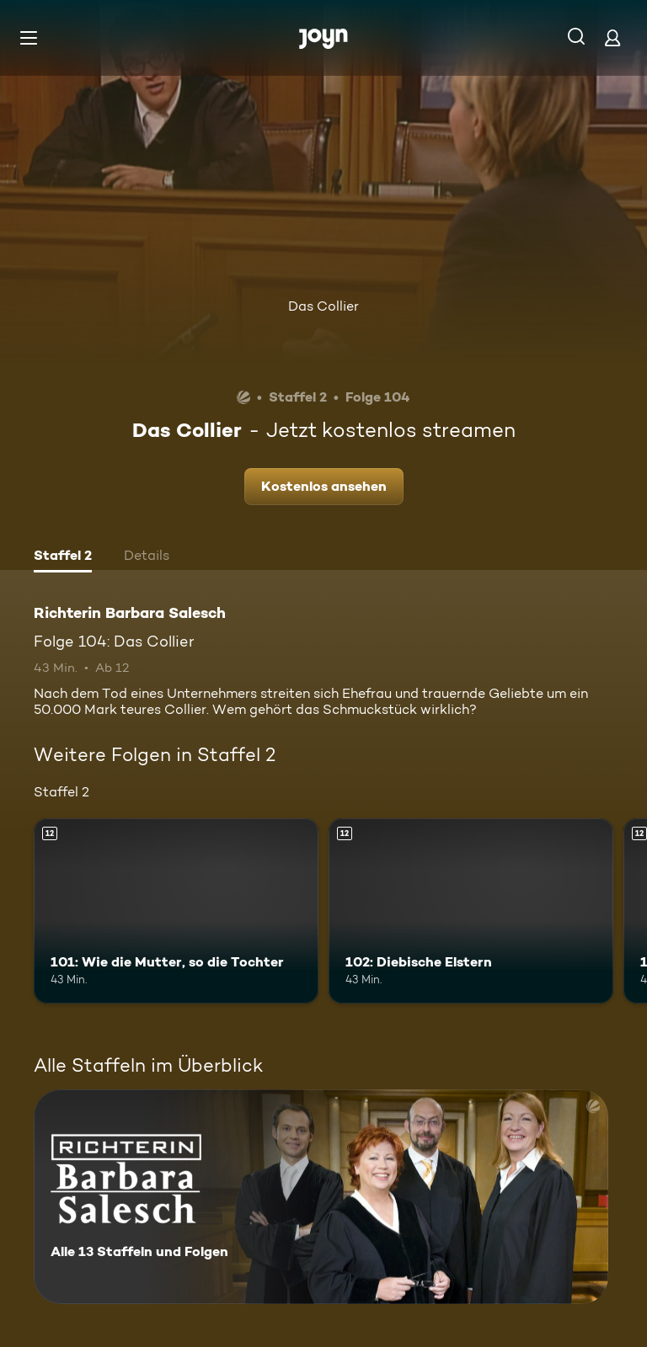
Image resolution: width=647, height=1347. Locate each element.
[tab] (62, 557)
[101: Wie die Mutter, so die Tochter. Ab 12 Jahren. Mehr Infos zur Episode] (176, 911)
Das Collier (323, 306)
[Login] (612, 37)
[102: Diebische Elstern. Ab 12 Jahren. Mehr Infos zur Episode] (471, 911)
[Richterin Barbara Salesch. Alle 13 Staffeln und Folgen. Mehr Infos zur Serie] (321, 1196)
